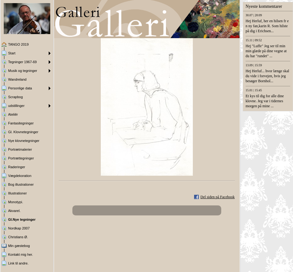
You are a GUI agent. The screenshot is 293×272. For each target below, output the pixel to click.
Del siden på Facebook (217, 197)
